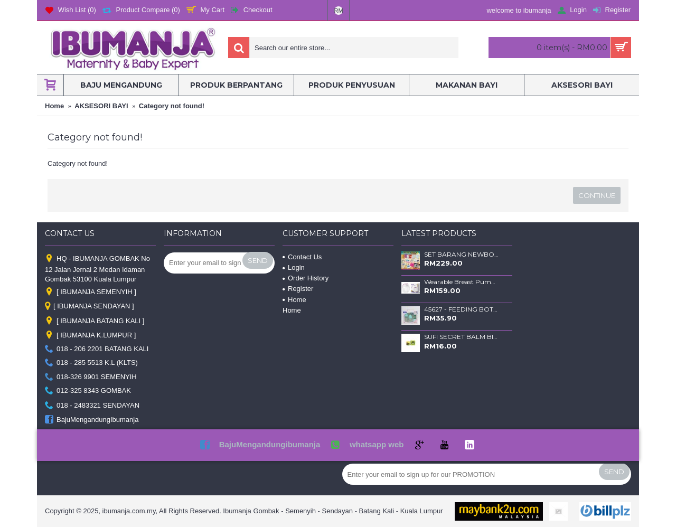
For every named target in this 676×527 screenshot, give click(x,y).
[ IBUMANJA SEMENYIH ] (90, 291)
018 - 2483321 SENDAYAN (92, 405)
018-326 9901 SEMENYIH (91, 376)
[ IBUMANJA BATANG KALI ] (94, 321)
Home (294, 300)
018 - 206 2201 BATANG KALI (96, 349)
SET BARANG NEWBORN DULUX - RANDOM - (461, 254)
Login (294, 267)
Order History (305, 278)
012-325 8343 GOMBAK (88, 391)
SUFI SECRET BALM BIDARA (461, 337)
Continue (596, 195)
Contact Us (302, 257)
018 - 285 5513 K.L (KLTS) (91, 363)
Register (298, 289)
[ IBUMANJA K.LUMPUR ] (90, 335)
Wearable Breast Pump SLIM (461, 282)
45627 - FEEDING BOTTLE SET (461, 309)
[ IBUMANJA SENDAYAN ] (89, 307)
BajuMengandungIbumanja (91, 420)
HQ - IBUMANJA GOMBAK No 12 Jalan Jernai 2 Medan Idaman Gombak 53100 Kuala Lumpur (97, 268)
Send (258, 260)
